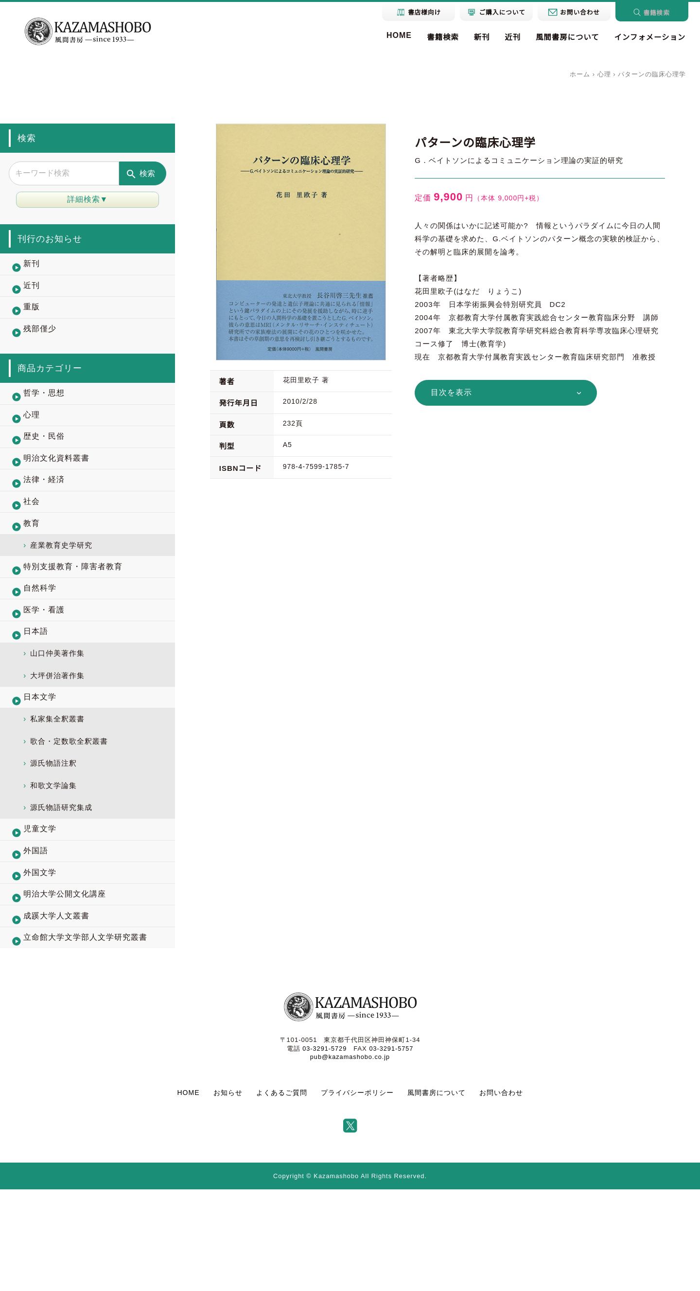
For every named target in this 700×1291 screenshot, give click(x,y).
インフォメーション (648, 38)
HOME (389, 35)
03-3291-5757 (391, 1149)
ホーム (580, 74)
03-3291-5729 (324, 1149)
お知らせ (228, 1194)
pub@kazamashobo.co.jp (350, 1158)
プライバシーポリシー (357, 1194)
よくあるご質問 (281, 1194)
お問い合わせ (501, 1194)
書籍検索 (433, 38)
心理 (604, 74)
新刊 (474, 38)
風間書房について (563, 38)
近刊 (506, 38)
